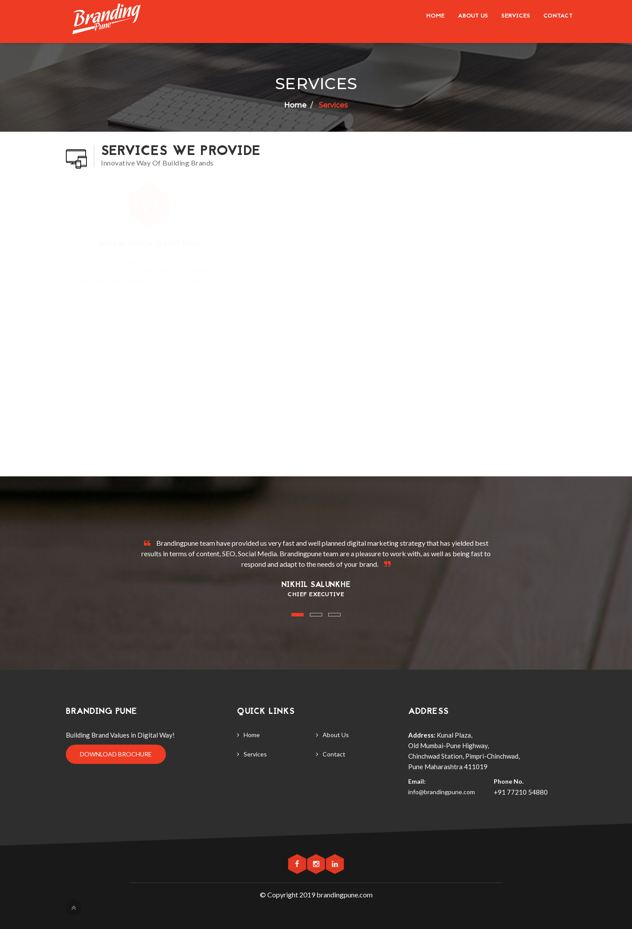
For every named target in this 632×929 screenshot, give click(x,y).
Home (435, 16)
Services (515, 16)
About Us (336, 734)
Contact (558, 16)
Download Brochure (116, 754)
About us (473, 16)
